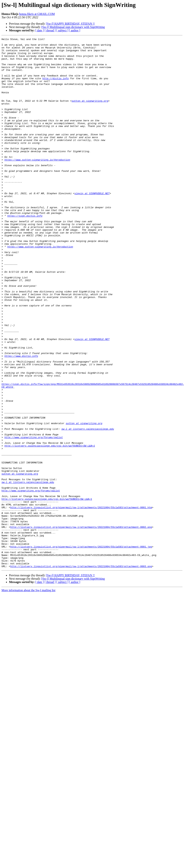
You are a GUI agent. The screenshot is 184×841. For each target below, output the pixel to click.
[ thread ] (50, 30)
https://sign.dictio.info (24, 251)
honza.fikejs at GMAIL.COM (37, 14)
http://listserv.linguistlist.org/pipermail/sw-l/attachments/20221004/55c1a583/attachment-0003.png (81, 672)
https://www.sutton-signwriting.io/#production (37, 184)
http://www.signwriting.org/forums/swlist (33, 517)
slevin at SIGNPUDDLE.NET (92, 224)
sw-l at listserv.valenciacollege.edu (87, 507)
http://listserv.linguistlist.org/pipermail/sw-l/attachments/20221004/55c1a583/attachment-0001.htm (81, 601)
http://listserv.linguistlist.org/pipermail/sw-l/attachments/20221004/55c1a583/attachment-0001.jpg (81, 648)
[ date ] (39, 30)
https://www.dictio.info (21, 420)
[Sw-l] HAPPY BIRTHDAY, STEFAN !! (70, 23)
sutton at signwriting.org (90, 113)
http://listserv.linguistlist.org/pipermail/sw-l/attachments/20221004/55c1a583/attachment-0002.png (81, 625)
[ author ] (74, 30)
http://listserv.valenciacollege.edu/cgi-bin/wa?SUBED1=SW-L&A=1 (49, 527)
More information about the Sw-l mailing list (28, 696)
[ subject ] (62, 30)
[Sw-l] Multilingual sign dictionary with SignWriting (73, 27)
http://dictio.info (55, 86)
